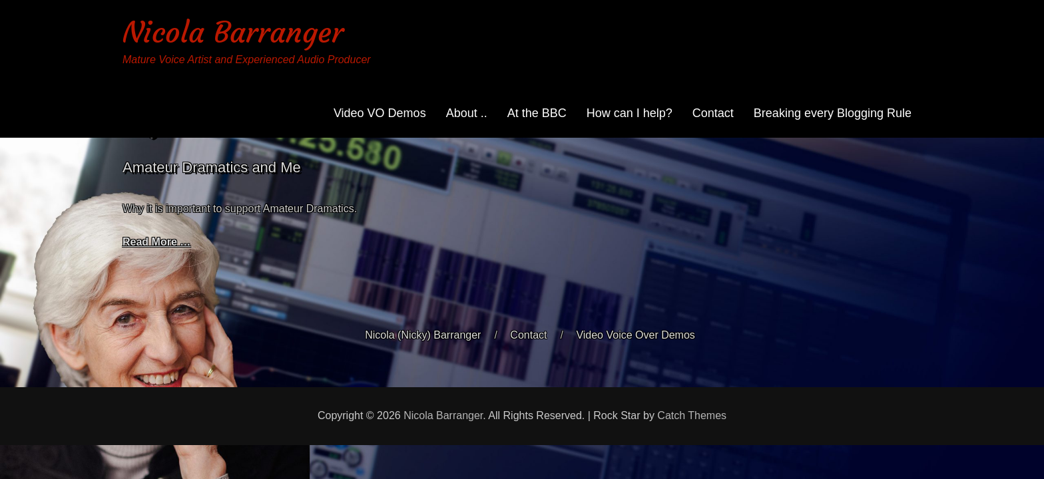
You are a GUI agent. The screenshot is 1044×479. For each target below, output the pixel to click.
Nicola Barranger (233, 32)
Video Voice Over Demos (635, 335)
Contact (713, 113)
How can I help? (629, 113)
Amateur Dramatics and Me (212, 167)
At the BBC (537, 113)
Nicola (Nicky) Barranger (423, 335)
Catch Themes (691, 415)
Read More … (156, 241)
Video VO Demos (380, 113)
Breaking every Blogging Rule (833, 113)
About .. (466, 113)
